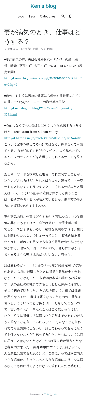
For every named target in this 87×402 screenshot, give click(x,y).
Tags (32, 16)
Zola (46, 394)
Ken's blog (43, 6)
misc (49, 48)
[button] (63, 16)
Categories (47, 16)
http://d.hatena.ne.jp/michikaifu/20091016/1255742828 (43, 138)
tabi (55, 394)
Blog (21, 16)
